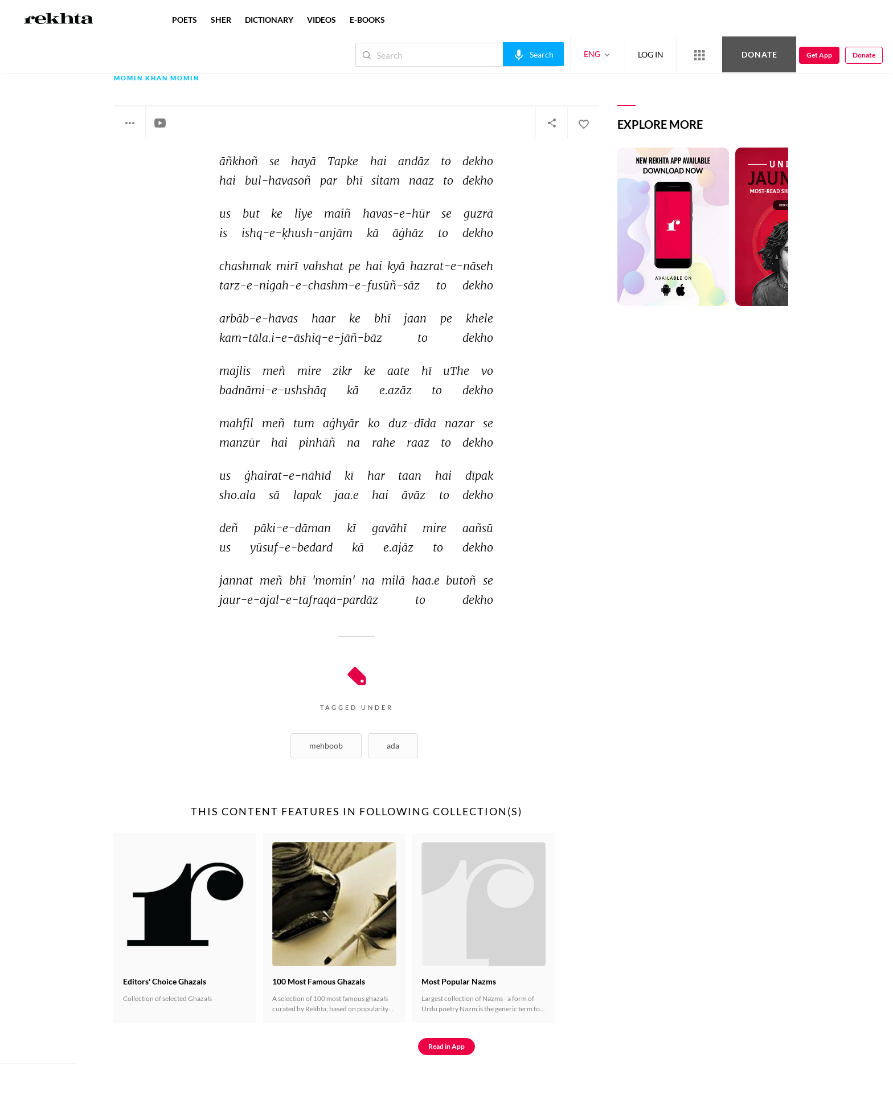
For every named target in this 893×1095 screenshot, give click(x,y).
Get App (819, 55)
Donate (759, 54)
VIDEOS (321, 19)
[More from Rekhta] (699, 54)
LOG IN (650, 54)
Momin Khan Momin (156, 78)
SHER (221, 19)
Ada (393, 745)
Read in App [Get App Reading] (446, 1046)
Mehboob (326, 745)
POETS (184, 19)
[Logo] (59, 20)
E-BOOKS (367, 19)
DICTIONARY (269, 19)
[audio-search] (533, 54)
